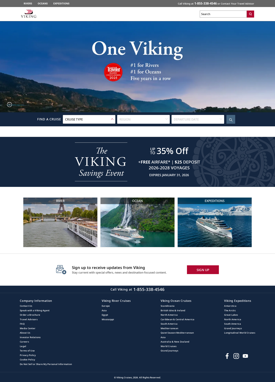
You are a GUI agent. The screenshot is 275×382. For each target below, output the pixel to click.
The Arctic (230, 310)
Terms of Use (27, 350)
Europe (106, 305)
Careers (24, 341)
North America (169, 314)
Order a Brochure (30, 314)
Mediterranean (169, 328)
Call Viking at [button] (216, 3)
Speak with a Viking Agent (34, 310)
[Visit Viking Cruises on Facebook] (227, 356)
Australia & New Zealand (175, 341)
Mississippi (108, 319)
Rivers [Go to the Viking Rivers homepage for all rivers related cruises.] (28, 3)
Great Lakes (231, 314)
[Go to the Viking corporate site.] (28, 13)
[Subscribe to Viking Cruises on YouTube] (245, 356)
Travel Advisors (29, 319)
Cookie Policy (27, 359)
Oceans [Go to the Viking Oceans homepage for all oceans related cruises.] (43, 3)
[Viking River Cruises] (60, 222)
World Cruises (168, 346)
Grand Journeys (169, 350)
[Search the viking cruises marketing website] (223, 14)
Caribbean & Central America (177, 319)
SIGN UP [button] (203, 270)
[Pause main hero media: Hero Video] (9, 104)
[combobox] (89, 119)
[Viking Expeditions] (214, 222)
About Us (25, 332)
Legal (23, 346)
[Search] (250, 14)
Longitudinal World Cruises (239, 332)
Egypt (105, 314)
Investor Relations (30, 337)
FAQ (22, 323)
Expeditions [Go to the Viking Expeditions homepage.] (61, 3)
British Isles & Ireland (173, 310)
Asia (104, 310)
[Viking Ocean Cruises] (137, 222)
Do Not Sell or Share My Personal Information (46, 364)
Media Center (27, 328)
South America (169, 323)
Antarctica (230, 305)
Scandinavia (168, 305)
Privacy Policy (28, 355)
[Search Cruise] (230, 119)
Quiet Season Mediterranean (177, 332)
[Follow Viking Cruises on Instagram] (236, 356)
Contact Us (26, 305)
